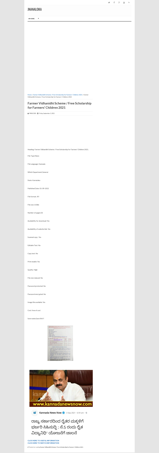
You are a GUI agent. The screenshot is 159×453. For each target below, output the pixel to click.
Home (31, 18)
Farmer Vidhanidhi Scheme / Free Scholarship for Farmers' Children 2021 (57, 95)
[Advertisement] (60, 40)
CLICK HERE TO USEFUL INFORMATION (43, 441)
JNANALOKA (35, 9)
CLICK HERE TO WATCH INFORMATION (43, 443)
